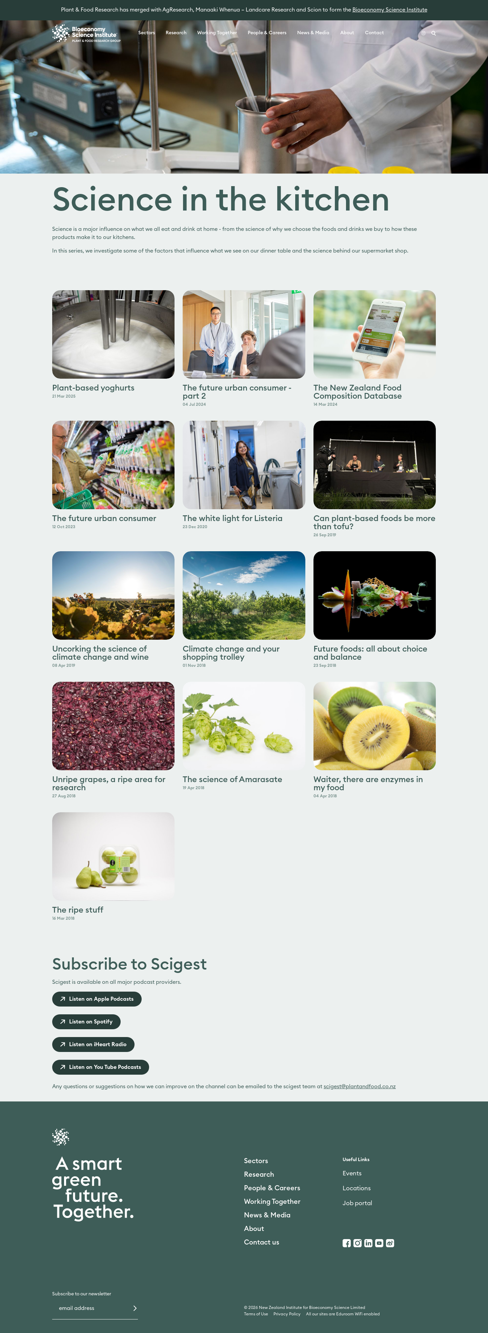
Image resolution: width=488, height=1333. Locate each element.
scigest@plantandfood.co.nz (360, 1086)
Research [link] (176, 33)
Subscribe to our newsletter (81, 1294)
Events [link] (352, 1173)
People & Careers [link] (267, 33)
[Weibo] (390, 1243)
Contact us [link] (261, 1242)
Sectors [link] (146, 33)
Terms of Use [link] (256, 1314)
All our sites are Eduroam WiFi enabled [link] (343, 1314)
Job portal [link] (357, 1203)
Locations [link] (357, 1188)
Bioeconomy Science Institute (389, 10)
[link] (97, 999)
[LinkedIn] (368, 1243)
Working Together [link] (217, 33)
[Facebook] (347, 1243)
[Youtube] (379, 1243)
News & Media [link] (313, 33)
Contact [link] (374, 33)
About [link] (347, 33)
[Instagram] (357, 1243)
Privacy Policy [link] (287, 1314)
